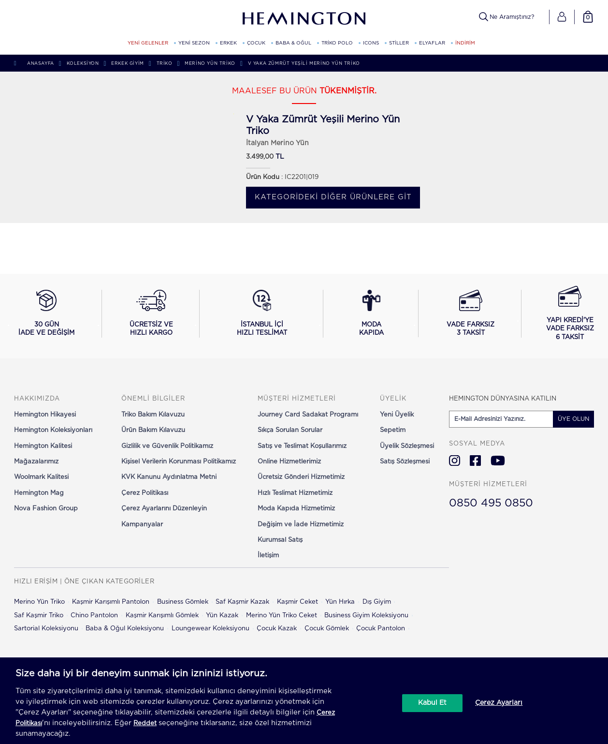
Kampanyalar (142, 524)
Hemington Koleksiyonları (53, 430)
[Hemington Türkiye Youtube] (498, 460)
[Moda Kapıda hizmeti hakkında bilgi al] (371, 313)
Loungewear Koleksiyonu (210, 628)
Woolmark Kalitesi (41, 477)
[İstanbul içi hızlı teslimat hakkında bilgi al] (262, 313)
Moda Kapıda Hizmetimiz (296, 509)
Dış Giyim (376, 602)
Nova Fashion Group (46, 509)
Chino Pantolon (94, 615)
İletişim (268, 555)
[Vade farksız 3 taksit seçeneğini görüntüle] (470, 313)
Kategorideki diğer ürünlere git (333, 197)
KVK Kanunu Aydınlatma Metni (169, 477)
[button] (562, 17)
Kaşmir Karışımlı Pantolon (110, 602)
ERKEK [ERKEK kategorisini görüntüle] (228, 43)
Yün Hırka (340, 602)
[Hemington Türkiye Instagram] (454, 460)
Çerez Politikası (144, 493)
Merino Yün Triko (210, 63)
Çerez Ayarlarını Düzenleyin (164, 509)
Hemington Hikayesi (45, 415)
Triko (165, 63)
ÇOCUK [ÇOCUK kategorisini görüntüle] (256, 43)
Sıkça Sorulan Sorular (290, 430)
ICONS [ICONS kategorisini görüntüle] (371, 43)
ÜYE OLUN (573, 419)
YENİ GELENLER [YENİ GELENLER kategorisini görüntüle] (148, 43)
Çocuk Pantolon (380, 628)
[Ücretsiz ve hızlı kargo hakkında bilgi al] (151, 313)
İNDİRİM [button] (465, 43)
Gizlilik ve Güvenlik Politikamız (167, 446)
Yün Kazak (222, 615)
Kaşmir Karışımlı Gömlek (162, 615)
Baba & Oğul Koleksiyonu (125, 628)
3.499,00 (260, 157)
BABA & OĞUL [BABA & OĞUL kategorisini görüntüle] (293, 43)
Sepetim (392, 430)
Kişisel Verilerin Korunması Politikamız (178, 462)
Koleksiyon (83, 63)
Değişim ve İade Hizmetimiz (301, 524)
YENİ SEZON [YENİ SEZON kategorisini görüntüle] (194, 43)
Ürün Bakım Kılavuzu (153, 430)
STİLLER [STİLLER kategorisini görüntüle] (399, 43)
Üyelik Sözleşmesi (407, 446)
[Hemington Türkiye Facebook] (475, 460)
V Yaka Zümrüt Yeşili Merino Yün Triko (304, 63)
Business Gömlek (182, 602)
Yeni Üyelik (397, 415)
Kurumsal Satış (280, 540)
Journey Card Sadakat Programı (308, 415)
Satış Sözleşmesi (405, 462)
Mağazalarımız (36, 462)
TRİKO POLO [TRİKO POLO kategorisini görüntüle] (337, 43)
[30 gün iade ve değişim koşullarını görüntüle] (46, 313)
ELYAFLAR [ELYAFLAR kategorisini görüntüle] (432, 43)
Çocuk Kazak (277, 628)
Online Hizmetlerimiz (289, 462)
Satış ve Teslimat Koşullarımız (302, 446)
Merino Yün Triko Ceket (281, 615)
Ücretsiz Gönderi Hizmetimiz (301, 477)
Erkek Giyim (127, 63)
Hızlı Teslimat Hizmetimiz (295, 493)
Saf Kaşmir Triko (38, 615)
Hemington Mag (39, 493)
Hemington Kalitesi (43, 446)
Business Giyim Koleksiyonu (366, 615)
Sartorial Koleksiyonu (46, 628)
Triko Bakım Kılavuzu (153, 415)
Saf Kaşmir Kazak (242, 602)
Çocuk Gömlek (326, 628)
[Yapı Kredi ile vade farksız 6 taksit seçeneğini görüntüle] (570, 314)
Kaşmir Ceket (297, 602)
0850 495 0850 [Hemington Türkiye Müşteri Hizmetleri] (491, 503)
